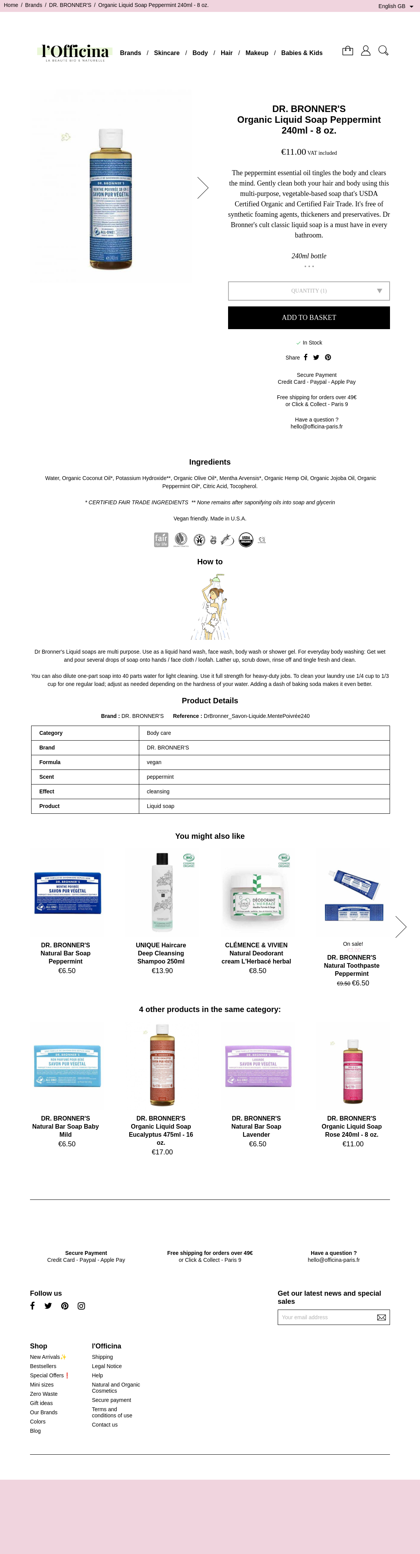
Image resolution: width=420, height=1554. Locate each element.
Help (97, 1375)
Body (200, 53)
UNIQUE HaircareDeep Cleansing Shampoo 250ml (161, 953)
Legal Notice (107, 1366)
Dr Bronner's (50, 652)
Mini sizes (41, 1385)
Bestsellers (43, 1366)
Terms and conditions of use (112, 1412)
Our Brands (44, 1412)
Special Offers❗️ (50, 1375)
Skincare (167, 53)
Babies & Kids (302, 53)
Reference (187, 716)
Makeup (256, 53)
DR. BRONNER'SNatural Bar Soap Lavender (257, 1126)
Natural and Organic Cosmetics (116, 1388)
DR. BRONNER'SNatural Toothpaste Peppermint (352, 965)
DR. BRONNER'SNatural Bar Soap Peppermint (66, 953)
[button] (205, 187)
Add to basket (309, 317)
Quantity (305, 291)
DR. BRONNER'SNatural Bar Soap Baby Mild (65, 1126)
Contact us (105, 1425)
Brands (130, 53)
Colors (37, 1422)
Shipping (102, 1357)
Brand (109, 716)
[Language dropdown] (397, 6)
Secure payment (111, 1400)
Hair (227, 53)
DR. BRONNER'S (309, 109)
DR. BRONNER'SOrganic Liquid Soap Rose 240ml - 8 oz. (352, 1126)
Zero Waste (44, 1394)
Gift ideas (41, 1403)
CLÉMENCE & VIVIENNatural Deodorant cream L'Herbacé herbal (256, 953)
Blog (35, 1431)
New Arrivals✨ (48, 1357)
